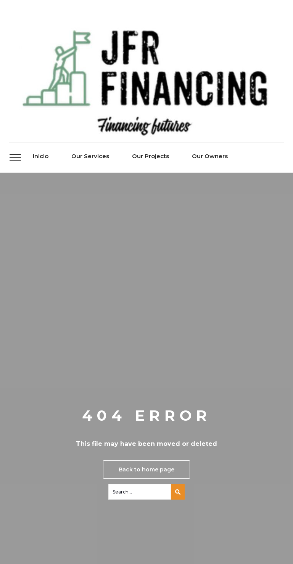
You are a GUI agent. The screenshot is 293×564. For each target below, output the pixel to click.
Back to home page (146, 469)
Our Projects (150, 156)
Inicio (40, 156)
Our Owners (210, 156)
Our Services (90, 156)
